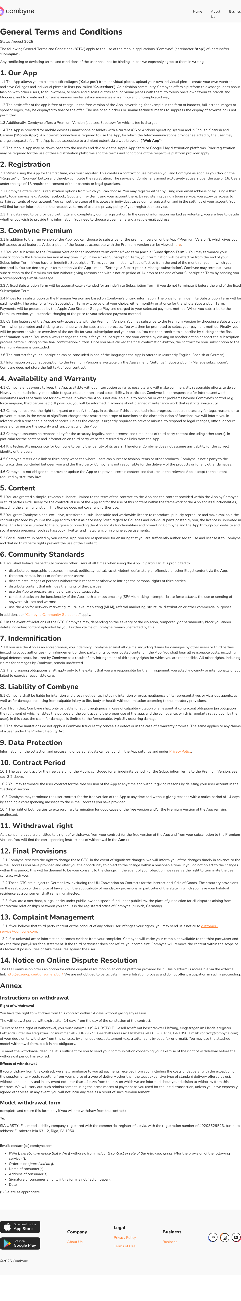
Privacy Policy (180, 751)
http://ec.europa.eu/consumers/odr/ (34, 974)
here (177, 244)
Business (170, 1241)
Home (197, 11)
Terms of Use (125, 1246)
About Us (215, 14)
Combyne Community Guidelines (52, 614)
